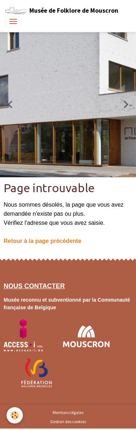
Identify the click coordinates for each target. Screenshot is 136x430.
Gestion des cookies (68, 421)
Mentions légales (68, 412)
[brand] (61, 10)
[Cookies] (15, 415)
